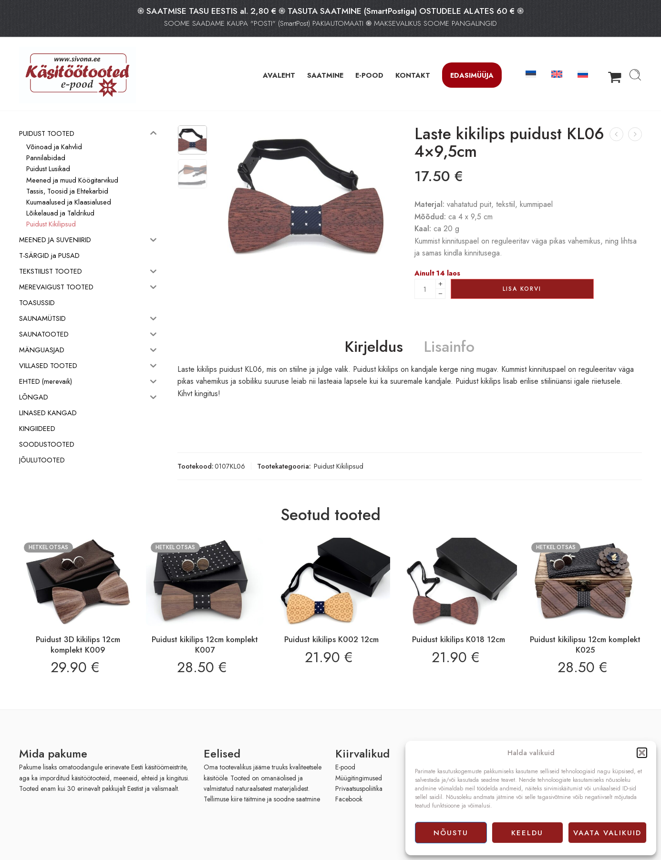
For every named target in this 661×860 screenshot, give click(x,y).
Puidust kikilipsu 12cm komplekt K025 (585, 644)
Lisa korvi (522, 289)
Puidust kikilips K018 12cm (458, 639)
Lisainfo (449, 347)
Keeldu (527, 833)
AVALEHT (279, 75)
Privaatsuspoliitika (358, 788)
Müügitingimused (358, 778)
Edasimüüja (472, 75)
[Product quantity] (425, 289)
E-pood (345, 767)
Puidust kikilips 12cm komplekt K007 (205, 644)
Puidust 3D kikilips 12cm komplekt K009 (78, 644)
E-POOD (369, 75)
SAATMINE (325, 75)
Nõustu (451, 833)
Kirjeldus (374, 347)
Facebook (348, 799)
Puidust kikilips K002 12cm (331, 639)
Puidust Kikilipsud (338, 466)
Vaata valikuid (607, 833)
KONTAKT (412, 75)
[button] (642, 753)
